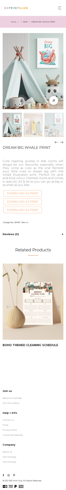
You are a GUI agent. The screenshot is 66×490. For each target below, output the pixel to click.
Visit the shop (9, 461)
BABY (25, 22)
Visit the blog (9, 457)
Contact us (8, 420)
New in (24, 222)
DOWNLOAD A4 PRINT (23, 210)
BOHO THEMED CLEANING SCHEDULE (30, 345)
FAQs (5, 425)
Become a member (12, 398)
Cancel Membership (13, 435)
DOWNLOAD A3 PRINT (22, 201)
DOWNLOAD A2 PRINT (22, 193)
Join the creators (11, 403)
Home (13, 22)
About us (7, 451)
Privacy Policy (10, 429)
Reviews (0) (11, 234)
